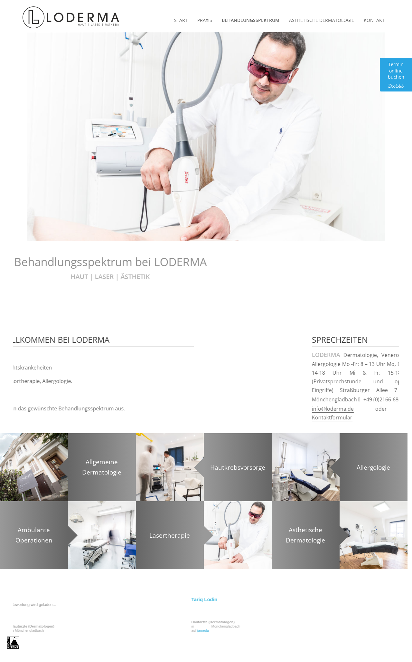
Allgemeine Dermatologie (101, 467)
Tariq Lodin (102, 599)
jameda (101, 630)
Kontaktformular (365, 417)
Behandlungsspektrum (250, 20)
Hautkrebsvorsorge (237, 467)
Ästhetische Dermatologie (321, 20)
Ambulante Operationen (33, 535)
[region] (206, 136)
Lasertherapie (169, 535)
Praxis (204, 20)
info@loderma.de (366, 408)
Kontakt (374, 20)
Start (181, 20)
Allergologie (373, 467)
